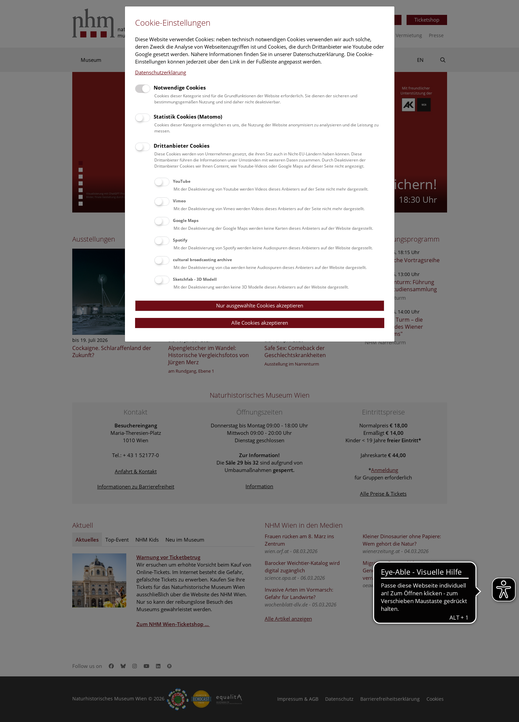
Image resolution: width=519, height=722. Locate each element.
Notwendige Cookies (180, 87)
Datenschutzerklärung (160, 72)
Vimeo (179, 201)
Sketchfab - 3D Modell (195, 279)
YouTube (181, 181)
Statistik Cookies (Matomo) (188, 116)
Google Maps (186, 220)
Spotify (180, 240)
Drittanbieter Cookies (181, 145)
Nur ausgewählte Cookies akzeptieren (259, 305)
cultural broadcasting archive (202, 260)
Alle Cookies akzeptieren (259, 322)
